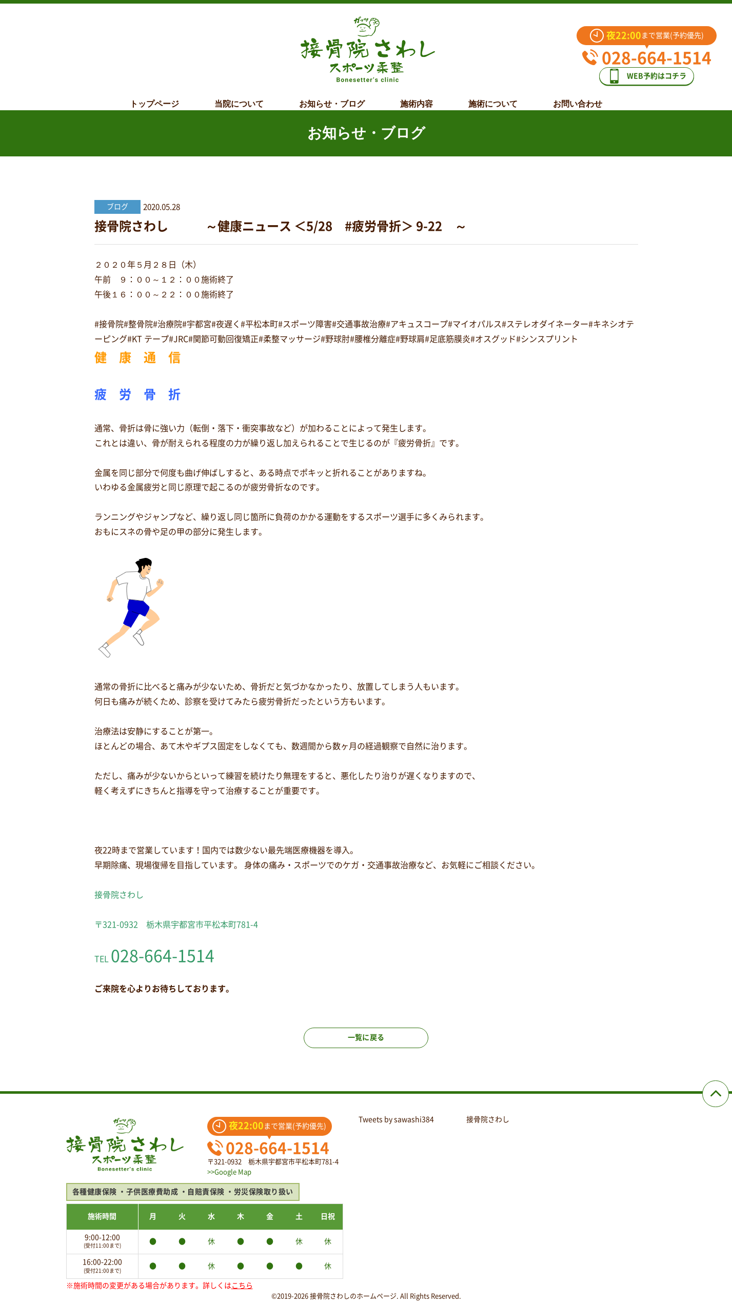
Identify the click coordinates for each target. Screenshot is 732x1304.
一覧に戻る (366, 1047)
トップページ (154, 96)
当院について (239, 96)
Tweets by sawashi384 (396, 1119)
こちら (242, 1285)
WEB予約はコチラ (654, 72)
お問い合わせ (577, 96)
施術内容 (416, 96)
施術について (493, 96)
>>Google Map (229, 1172)
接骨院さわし (487, 1119)
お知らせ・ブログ (332, 96)
